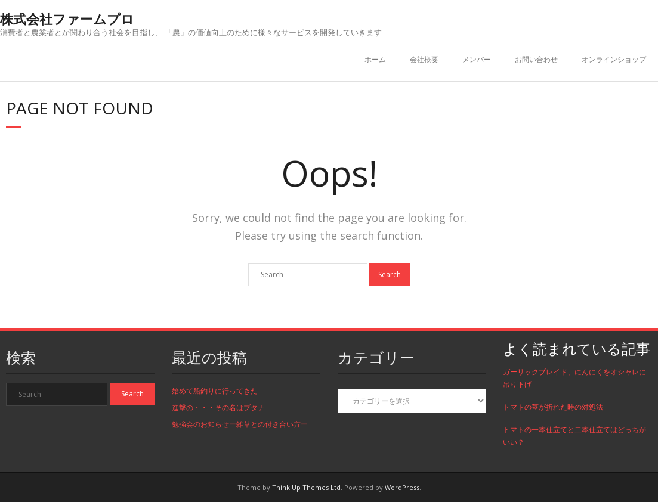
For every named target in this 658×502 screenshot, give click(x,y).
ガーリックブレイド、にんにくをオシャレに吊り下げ (574, 378)
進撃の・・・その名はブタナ (218, 407)
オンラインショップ (614, 59)
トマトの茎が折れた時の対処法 (553, 407)
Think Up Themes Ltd (306, 487)
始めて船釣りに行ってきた (215, 391)
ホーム (375, 59)
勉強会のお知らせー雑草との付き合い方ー (240, 424)
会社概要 (424, 59)
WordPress (402, 487)
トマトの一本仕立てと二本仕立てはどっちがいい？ (574, 436)
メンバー (476, 59)
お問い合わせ (536, 59)
